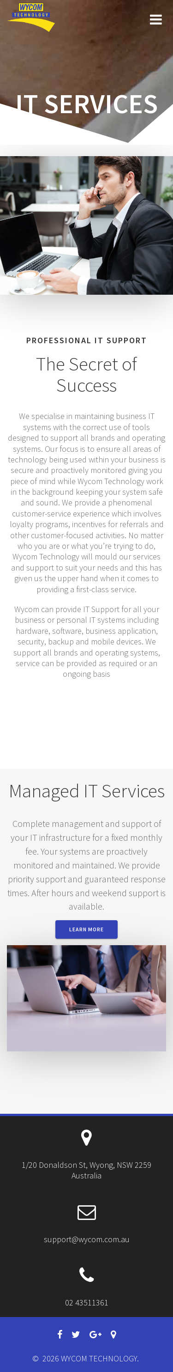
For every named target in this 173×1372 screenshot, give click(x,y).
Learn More (86, 929)
